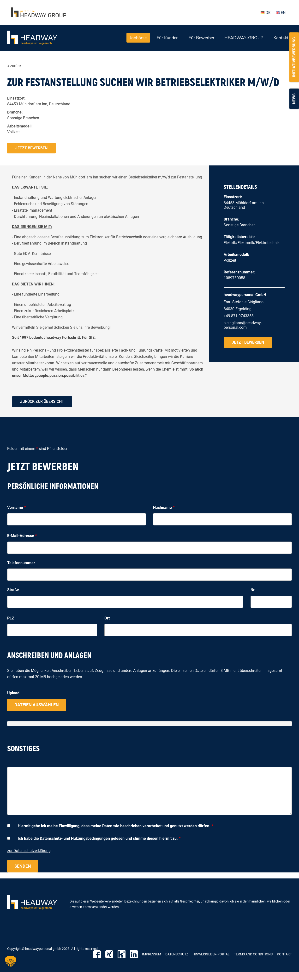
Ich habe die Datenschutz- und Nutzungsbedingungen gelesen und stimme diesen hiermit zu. (99, 838)
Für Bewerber (201, 38)
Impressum (151, 954)
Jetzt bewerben (31, 148)
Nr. (253, 589)
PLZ (10, 618)
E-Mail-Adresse (22, 535)
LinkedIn (134, 954)
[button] (10, 961)
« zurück (14, 65)
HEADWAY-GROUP (243, 38)
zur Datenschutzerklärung (29, 850)
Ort (107, 618)
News (294, 98)
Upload (13, 693)
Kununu (122, 954)
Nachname (163, 507)
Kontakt (281, 38)
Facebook (97, 954)
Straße (13, 589)
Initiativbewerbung (294, 57)
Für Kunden (168, 38)
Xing (109, 954)
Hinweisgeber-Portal (211, 954)
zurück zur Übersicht (42, 401)
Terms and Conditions (253, 954)
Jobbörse (138, 38)
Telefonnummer (21, 563)
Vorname (16, 507)
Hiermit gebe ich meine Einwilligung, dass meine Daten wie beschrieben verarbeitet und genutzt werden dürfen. (115, 826)
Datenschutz (176, 954)
